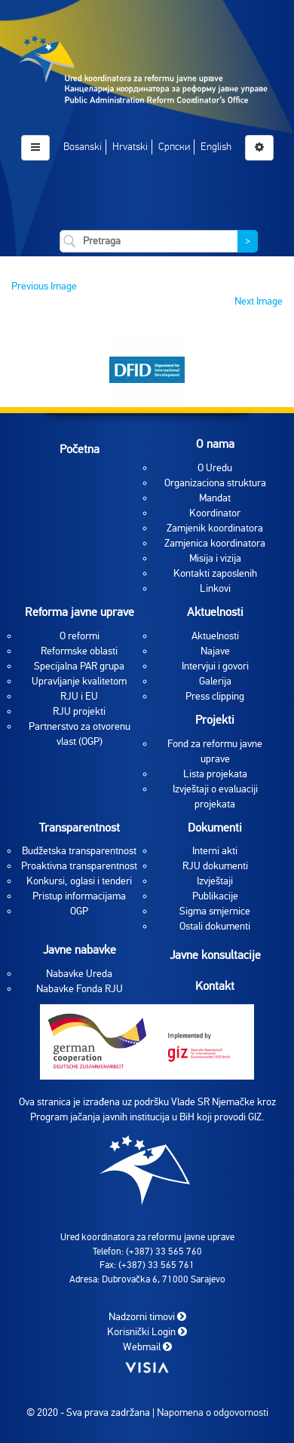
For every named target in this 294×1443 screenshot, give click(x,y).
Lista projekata (215, 773)
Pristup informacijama (79, 896)
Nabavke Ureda (79, 973)
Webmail (147, 1346)
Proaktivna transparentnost (79, 865)
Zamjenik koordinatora (215, 528)
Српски (174, 146)
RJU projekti (79, 711)
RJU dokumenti (215, 865)
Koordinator (214, 513)
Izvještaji (215, 881)
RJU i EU (79, 696)
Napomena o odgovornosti (212, 1412)
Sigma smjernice (214, 911)
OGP (79, 911)
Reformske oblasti (79, 651)
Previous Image (44, 286)
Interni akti (214, 850)
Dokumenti (215, 827)
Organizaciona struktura (215, 482)
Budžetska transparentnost (79, 850)
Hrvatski (130, 146)
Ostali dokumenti (214, 926)
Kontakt (214, 986)
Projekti (214, 720)
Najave (215, 651)
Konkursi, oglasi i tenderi (79, 881)
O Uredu (215, 467)
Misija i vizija (215, 558)
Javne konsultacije (215, 955)
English (216, 146)
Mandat (215, 498)
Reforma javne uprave (79, 612)
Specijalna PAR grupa (79, 666)
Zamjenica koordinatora (214, 543)
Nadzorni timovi (147, 1316)
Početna (80, 449)
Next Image (258, 301)
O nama (215, 444)
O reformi (80, 636)
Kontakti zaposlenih (215, 573)
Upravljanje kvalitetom (79, 681)
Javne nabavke (79, 949)
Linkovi (215, 588)
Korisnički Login (147, 1331)
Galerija (215, 681)
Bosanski (82, 146)
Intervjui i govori (215, 666)
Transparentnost (79, 827)
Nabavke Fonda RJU (79, 988)
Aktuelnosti (215, 612)
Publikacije (215, 896)
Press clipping (214, 696)
